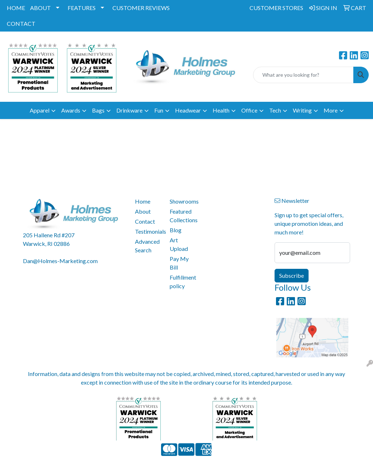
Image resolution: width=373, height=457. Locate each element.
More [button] (331, 110)
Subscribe (291, 275)
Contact (145, 221)
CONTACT (21, 23)
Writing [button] (302, 110)
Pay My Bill (179, 263)
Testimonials (148, 231)
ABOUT (40, 7)
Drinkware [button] (129, 110)
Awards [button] (70, 110)
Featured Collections (183, 215)
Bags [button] (98, 110)
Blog (175, 230)
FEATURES (82, 7)
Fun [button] (158, 110)
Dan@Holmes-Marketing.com (60, 260)
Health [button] (221, 110)
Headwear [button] (188, 110)
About (143, 211)
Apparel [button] (39, 110)
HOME (16, 7)
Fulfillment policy (183, 281)
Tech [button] (275, 110)
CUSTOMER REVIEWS (141, 7)
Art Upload (179, 244)
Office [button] (249, 110)
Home (142, 201)
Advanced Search (147, 245)
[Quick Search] (303, 75)
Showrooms (183, 201)
